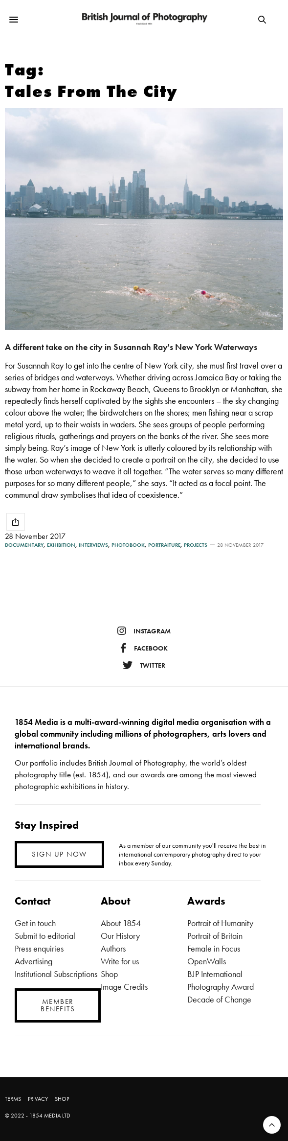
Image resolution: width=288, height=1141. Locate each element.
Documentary (24, 545)
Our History (120, 935)
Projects (195, 545)
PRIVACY (38, 1099)
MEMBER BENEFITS (58, 1005)
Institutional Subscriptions (56, 973)
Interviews (93, 545)
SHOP (62, 1099)
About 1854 (121, 923)
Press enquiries (39, 948)
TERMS (13, 1099)
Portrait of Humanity (220, 923)
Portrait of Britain (215, 935)
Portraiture (164, 545)
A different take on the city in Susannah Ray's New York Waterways (131, 346)
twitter (144, 665)
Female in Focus (213, 948)
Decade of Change (219, 999)
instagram (144, 631)
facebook (144, 648)
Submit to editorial (45, 935)
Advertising (33, 961)
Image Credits (124, 986)
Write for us (120, 961)
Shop (109, 973)
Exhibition (61, 545)
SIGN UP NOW (59, 854)
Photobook (128, 545)
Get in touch (35, 923)
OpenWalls (206, 961)
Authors (113, 948)
